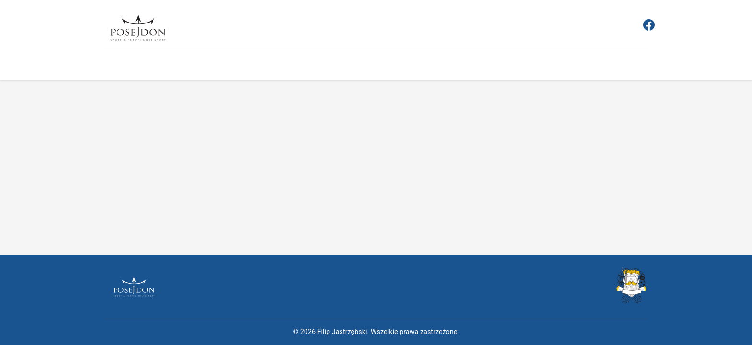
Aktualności (294, 66)
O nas (411, 66)
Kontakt (448, 65)
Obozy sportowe (358, 66)
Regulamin (240, 66)
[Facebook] (649, 26)
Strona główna (128, 66)
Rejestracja (187, 66)
